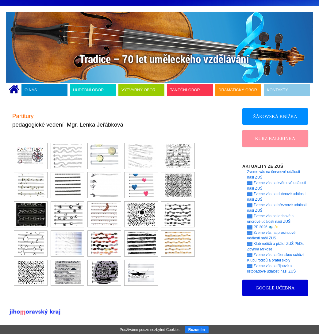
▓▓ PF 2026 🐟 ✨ (263, 227)
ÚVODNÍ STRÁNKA (14, 90)
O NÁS (31, 90)
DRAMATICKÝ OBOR (237, 90)
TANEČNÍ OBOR (185, 90)
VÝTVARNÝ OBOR (138, 90)
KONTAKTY (277, 90)
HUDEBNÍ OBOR (88, 90)
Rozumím (196, 330)
